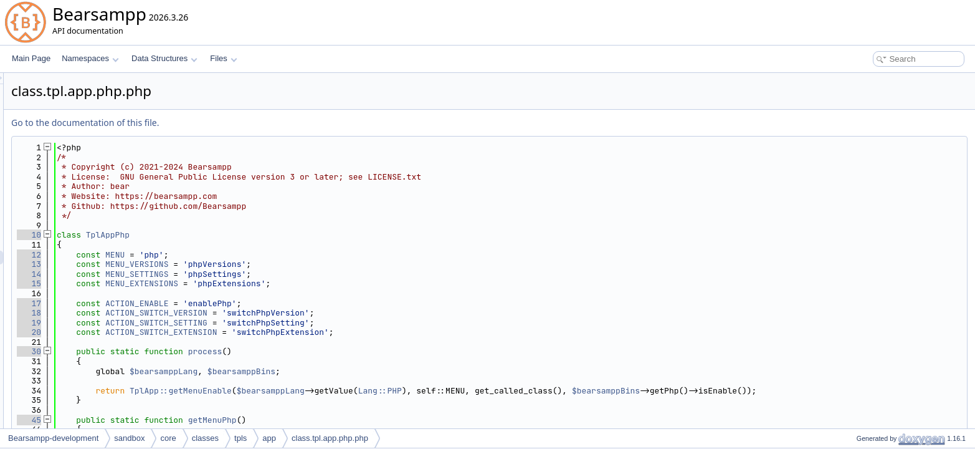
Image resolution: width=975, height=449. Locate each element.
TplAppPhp (263, 234)
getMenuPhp (368, 420)
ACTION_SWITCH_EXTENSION (317, 332)
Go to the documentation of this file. (241, 122)
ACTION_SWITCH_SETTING (312, 322)
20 (185, 332)
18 (185, 312)
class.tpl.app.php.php (330, 438)
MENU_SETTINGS (292, 274)
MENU (270, 254)
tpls (240, 438)
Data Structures (164, 58)
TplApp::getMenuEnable (336, 390)
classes (205, 438)
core (168, 438)
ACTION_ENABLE (292, 303)
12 (185, 254)
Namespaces (90, 58)
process (361, 351)
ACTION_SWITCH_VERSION (312, 312)
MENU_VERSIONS (292, 264)
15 (185, 283)
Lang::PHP (536, 390)
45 (185, 420)
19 (185, 322)
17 (185, 303)
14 (185, 274)
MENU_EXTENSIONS (297, 283)
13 (185, 264)
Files (223, 58)
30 (185, 351)
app (269, 438)
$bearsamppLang (319, 371)
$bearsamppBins (397, 371)
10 (185, 234)
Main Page (31, 58)
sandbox (129, 438)
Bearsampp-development (53, 438)
